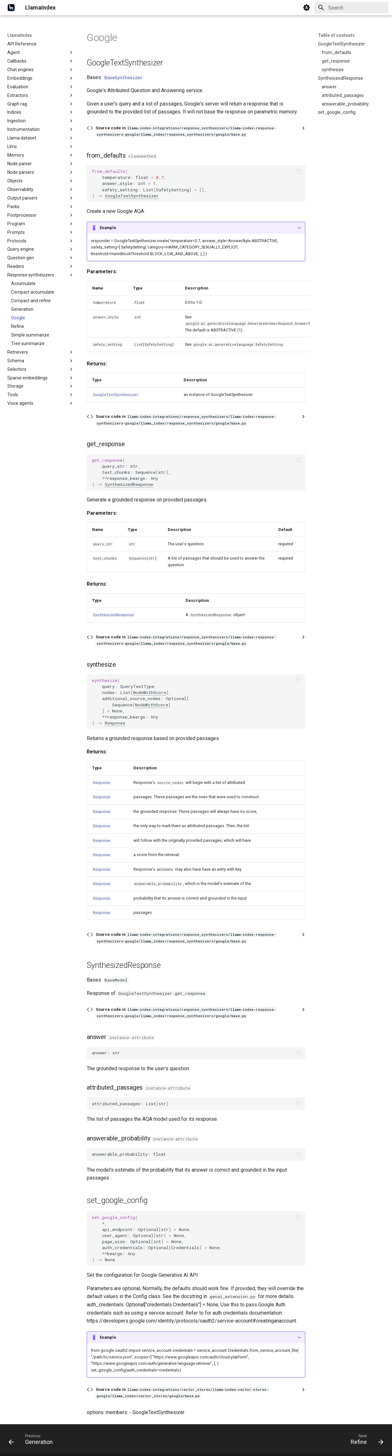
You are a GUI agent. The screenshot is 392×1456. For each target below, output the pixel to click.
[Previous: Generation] (32, 1441)
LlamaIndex (19, 35)
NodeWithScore (149, 692)
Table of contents (336, 35)
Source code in (186, 131)
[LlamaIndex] (11, 7)
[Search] (351, 7)
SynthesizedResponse (129, 484)
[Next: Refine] (365, 1441)
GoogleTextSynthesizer (132, 196)
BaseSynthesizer (124, 77)
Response (115, 723)
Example (108, 227)
